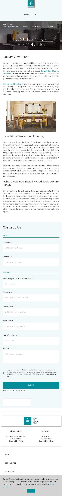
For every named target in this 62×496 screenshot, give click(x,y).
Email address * (8, 306)
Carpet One (7, 24)
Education (10, 472)
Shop (7, 454)
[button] (54, 4)
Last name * (7, 256)
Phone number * (9, 292)
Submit (31, 385)
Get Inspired (11, 463)
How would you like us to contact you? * (17, 278)
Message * (6, 348)
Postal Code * (8, 321)
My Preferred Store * (10, 335)
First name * (7, 242)
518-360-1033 (46, 439)
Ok (31, 491)
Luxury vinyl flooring (12, 84)
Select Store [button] (30, 15)
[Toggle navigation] (3, 4)
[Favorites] (56, 4)
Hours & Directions (15, 441)
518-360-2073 (16, 439)
